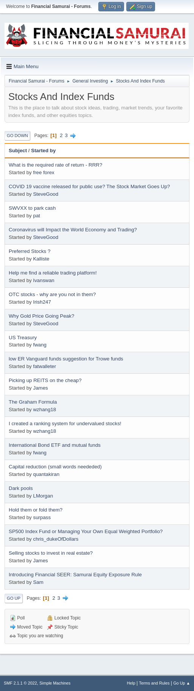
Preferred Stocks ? (29, 251)
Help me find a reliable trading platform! (53, 273)
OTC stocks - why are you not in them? (52, 294)
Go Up (13, 598)
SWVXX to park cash (32, 208)
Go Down (17, 135)
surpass (42, 517)
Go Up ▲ (181, 683)
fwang (40, 345)
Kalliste (41, 259)
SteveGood (45, 194)
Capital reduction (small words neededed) (55, 467)
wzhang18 (44, 409)
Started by (43, 150)
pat (36, 215)
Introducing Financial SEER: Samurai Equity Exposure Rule (75, 574)
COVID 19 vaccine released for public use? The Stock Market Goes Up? (89, 186)
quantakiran (46, 474)
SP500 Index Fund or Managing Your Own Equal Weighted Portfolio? (86, 531)
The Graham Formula (33, 402)
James (40, 388)
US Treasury (23, 337)
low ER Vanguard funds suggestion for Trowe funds (66, 359)
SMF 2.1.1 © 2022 (20, 683)
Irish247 (42, 302)
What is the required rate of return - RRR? (55, 165)
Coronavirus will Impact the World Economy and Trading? (73, 229)
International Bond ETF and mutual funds (55, 445)
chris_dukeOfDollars (55, 539)
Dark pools (21, 488)
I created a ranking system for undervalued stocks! (65, 423)
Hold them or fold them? (35, 510)
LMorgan (43, 496)
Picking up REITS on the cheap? (45, 380)
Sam (38, 582)
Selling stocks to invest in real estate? (51, 553)
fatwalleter (44, 366)
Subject (18, 150)
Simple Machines (54, 683)
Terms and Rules (154, 683)
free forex (43, 172)
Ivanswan (43, 280)
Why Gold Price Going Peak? (41, 316)
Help (131, 683)
